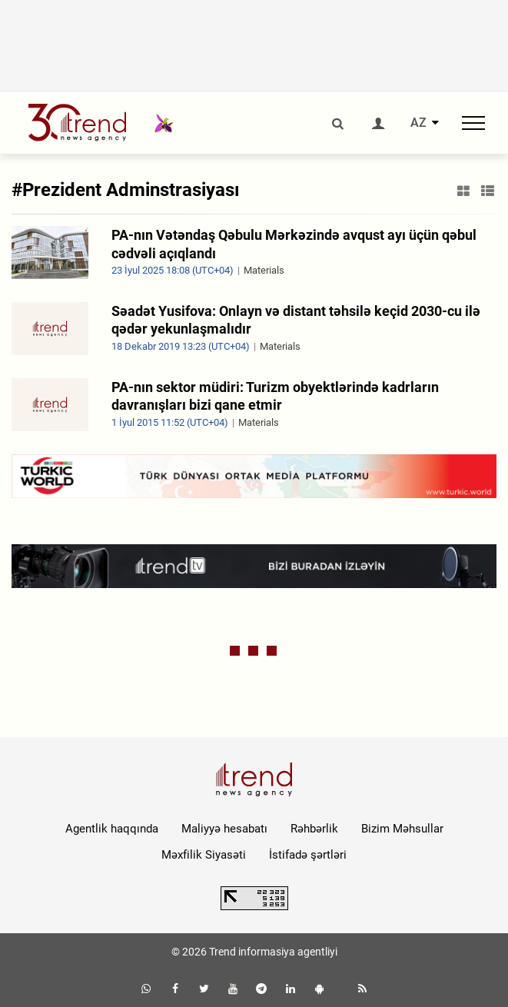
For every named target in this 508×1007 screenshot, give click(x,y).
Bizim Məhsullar (402, 829)
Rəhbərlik (314, 829)
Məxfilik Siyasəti (203, 855)
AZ (418, 123)
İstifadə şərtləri (308, 855)
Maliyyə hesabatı (224, 829)
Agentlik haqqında (111, 829)
